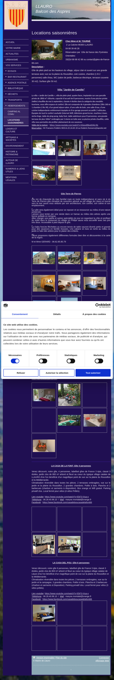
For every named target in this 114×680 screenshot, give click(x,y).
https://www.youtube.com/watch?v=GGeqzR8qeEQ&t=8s (74, 125)
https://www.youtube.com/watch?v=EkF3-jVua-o (67, 497)
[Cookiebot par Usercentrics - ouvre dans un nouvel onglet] (98, 305)
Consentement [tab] (20, 314)
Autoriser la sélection (57, 373)
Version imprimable (44, 658)
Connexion (104, 658)
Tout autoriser (93, 373)
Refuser (21, 373)
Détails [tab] (57, 314)
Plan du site (61, 658)
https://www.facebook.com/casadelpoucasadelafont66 (67, 502)
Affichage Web (102, 660)
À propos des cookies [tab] (94, 314)
